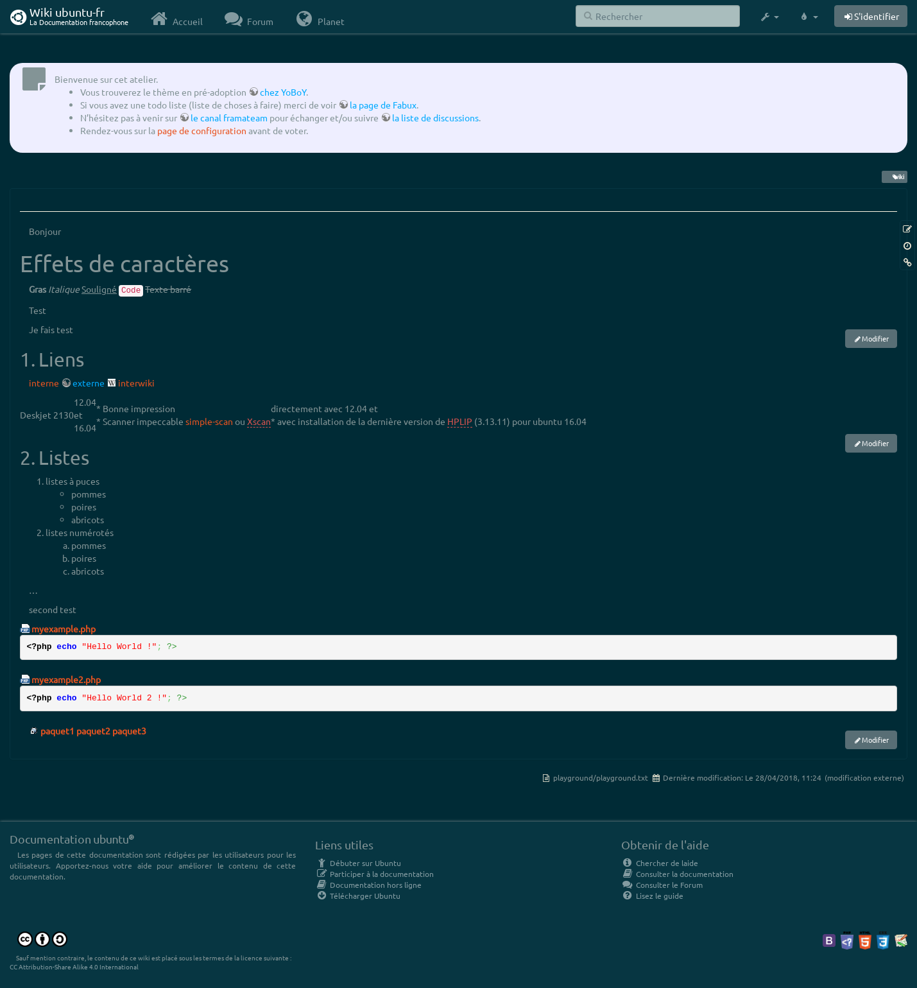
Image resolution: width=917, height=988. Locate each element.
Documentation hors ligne (368, 885)
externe (89, 382)
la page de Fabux (383, 104)
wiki (894, 176)
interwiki (136, 382)
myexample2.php (66, 679)
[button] (769, 16)
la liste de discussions (435, 117)
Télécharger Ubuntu (357, 895)
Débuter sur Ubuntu (358, 863)
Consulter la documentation (677, 874)
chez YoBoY (283, 92)
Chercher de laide (659, 863)
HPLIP (459, 421)
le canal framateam (229, 117)
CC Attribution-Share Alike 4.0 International (74, 966)
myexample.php (63, 628)
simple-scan (209, 421)
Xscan (259, 421)
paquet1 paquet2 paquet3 (93, 730)
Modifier (875, 338)
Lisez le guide (652, 895)
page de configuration (201, 130)
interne (44, 382)
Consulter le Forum (662, 885)
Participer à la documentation (374, 874)
